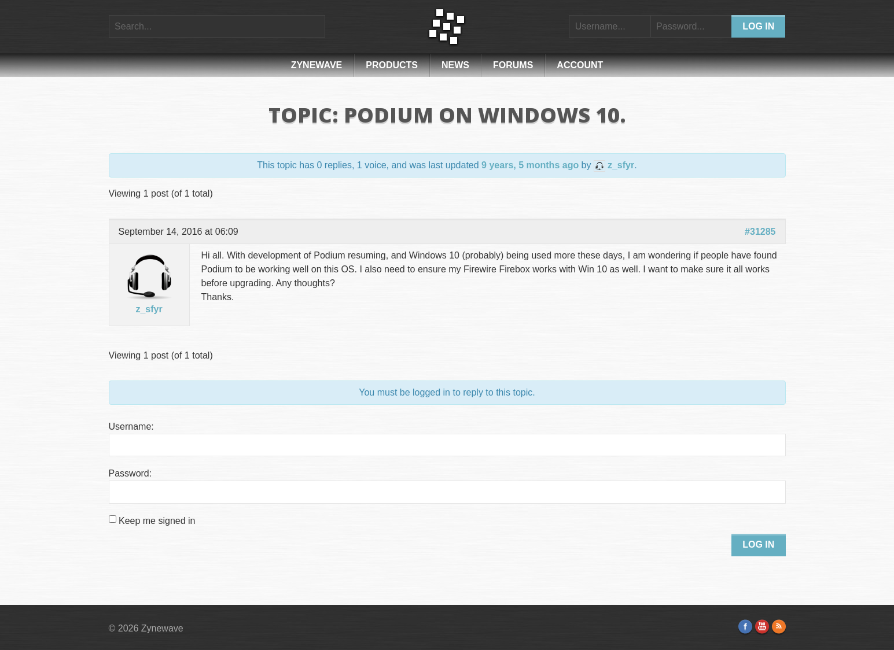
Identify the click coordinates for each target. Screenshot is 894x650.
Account (580, 65)
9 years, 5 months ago (530, 165)
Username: (131, 426)
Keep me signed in (157, 521)
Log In (758, 544)
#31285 (760, 232)
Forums (513, 65)
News (455, 65)
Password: (130, 473)
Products (392, 65)
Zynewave (317, 65)
